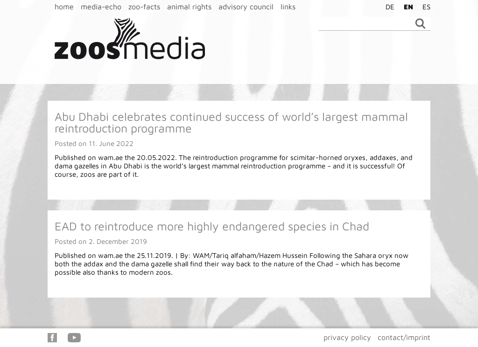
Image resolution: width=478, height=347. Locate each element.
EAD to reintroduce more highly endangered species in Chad (212, 226)
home (64, 6)
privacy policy (347, 337)
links (288, 6)
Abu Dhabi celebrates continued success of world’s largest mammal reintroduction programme (231, 122)
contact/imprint (404, 337)
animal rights (189, 6)
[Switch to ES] (424, 6)
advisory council (246, 6)
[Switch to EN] (406, 6)
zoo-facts (144, 6)
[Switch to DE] (387, 6)
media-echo (101, 6)
